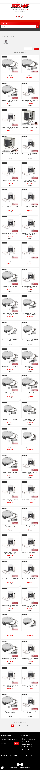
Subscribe (17, 743)
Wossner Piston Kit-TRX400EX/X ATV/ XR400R (30, 340)
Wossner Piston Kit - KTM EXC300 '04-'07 (30, 473)
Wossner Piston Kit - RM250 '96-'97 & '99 (10, 606)
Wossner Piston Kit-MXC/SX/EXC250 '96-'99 (30, 181)
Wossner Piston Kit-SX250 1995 (10, 180)
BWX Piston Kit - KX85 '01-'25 (30, 127)
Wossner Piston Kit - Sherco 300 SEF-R (30, 75)
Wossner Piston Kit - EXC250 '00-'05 (10, 261)
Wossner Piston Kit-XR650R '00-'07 (10, 340)
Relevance (28, 48)
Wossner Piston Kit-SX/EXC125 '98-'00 (29, 154)
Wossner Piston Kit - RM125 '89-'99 (10, 578)
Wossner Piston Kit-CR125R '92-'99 (30, 499)
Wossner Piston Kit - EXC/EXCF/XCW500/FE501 (29, 420)
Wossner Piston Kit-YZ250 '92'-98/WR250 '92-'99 (10, 553)
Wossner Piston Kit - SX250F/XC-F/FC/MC (10, 447)
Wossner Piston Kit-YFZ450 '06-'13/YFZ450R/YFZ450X (30, 314)
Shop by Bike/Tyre (20, 12)
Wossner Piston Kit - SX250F (10, 472)
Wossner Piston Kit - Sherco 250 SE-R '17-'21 (10, 207)
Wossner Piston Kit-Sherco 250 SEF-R (10, 75)
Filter (36, 48)
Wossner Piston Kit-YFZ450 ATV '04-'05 (10, 314)
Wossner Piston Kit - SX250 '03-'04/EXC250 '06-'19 (29, 234)
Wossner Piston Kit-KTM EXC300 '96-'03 (10, 500)
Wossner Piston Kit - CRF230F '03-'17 (10, 659)
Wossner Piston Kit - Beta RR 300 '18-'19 (30, 261)
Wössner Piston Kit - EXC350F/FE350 (30, 367)
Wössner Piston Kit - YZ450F (10, 286)
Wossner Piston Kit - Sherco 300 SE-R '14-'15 (30, 101)
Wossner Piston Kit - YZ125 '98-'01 (30, 552)
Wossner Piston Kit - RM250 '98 (29, 578)
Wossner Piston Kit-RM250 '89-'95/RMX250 (29, 606)
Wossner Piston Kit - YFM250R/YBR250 (10, 712)
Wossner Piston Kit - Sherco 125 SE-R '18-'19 (29, 686)
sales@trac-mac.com (28, 739)
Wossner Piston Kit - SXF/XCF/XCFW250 (10, 526)
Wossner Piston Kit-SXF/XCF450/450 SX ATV (30, 393)
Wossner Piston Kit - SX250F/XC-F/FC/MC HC (10, 101)
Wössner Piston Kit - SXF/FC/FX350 (10, 393)
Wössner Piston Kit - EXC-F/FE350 (10, 366)
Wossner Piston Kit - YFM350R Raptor (10, 633)
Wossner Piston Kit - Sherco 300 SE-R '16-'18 (10, 686)
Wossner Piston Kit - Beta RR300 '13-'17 (30, 659)
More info (10, 79)
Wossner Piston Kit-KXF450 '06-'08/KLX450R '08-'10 (30, 447)
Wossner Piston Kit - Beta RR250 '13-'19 (10, 128)
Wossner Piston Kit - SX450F (10, 419)
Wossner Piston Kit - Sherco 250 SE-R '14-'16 (29, 287)
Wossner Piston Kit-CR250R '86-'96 (30, 526)
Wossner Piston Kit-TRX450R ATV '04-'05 (30, 633)
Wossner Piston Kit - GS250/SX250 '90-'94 (30, 207)
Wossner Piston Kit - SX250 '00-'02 (10, 233)
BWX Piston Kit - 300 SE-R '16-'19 (10, 153)
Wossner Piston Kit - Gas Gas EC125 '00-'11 (30, 712)
